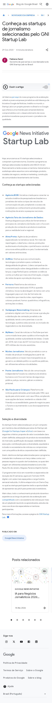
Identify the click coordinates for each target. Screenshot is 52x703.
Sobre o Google (34, 670)
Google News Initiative (14, 538)
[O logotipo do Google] (9, 654)
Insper (22, 431)
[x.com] (14, 642)
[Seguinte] (48, 15)
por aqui (15, 97)
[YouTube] (21, 642)
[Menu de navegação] (4, 4)
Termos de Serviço (13, 670)
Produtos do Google (14, 678)
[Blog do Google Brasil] (4, 15)
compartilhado (8, 500)
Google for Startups (11, 431)
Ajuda (8, 686)
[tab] (11, 620)
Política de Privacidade (15, 663)
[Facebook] (29, 642)
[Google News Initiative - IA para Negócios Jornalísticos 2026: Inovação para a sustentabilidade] (30, 589)
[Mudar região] (25, 694)
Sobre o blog (34, 678)
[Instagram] (6, 642)
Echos (29, 431)
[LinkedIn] (36, 642)
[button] (47, 50)
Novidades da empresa (23, 15)
